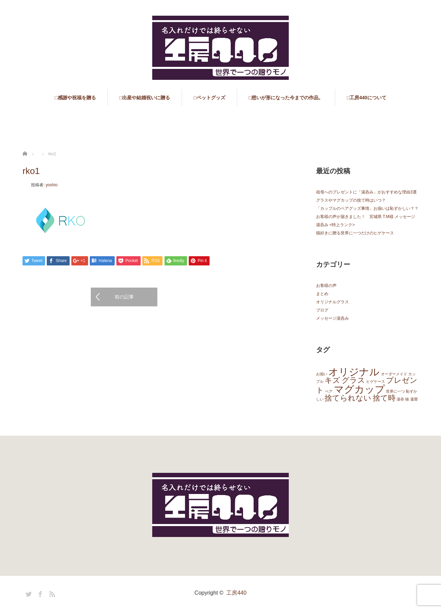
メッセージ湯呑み (332, 318)
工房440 (236, 593)
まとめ (322, 293)
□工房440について (366, 97)
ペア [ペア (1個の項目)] (328, 391)
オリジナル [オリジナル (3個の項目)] (354, 371)
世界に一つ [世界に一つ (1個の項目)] (395, 391)
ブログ (322, 310)
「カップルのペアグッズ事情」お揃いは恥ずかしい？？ (367, 208)
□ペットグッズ (209, 97)
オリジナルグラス (332, 302)
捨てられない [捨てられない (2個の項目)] (348, 398)
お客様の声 (326, 285)
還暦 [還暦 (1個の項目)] (414, 399)
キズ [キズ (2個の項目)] (332, 380)
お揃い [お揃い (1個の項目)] (321, 374)
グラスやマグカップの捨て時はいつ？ (351, 200)
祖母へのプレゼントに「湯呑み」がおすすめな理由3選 (366, 192)
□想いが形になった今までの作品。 (286, 97)
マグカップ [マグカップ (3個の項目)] (359, 389)
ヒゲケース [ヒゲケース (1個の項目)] (375, 381)
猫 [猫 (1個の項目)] (407, 399)
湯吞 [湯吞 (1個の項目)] (400, 399)
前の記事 (124, 297)
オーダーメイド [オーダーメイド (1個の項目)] (394, 374)
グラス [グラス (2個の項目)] (353, 380)
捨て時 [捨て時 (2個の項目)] (384, 398)
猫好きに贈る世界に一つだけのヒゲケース (355, 233)
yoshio (52, 185)
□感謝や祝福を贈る (75, 97)
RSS (51, 593)
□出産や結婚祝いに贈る (144, 97)
